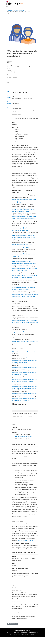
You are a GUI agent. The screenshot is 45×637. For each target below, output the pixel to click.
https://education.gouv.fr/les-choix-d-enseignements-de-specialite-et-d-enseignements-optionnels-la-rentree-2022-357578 (24, 277)
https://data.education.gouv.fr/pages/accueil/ (22, 357)
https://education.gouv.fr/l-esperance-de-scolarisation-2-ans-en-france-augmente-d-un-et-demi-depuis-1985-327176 (25, 296)
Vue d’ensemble (9, 92)
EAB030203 (22, 16)
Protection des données (9, 101)
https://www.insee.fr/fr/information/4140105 (22, 610)
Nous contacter (9, 96)
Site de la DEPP (10, 632)
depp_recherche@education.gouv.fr (23, 436)
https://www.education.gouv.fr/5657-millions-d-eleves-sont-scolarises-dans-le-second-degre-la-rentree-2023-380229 (25, 254)
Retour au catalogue (12, 623)
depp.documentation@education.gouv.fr (24, 439)
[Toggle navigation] (8, 13)
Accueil (8, 16)
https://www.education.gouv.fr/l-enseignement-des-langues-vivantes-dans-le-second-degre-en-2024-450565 (24, 237)
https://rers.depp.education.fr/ (19, 305)
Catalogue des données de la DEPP (16, 10)
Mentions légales (17, 632)
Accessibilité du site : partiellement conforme (29, 632)
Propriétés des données (9, 107)
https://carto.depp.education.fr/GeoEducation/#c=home (25, 351)
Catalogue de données (14, 16)
